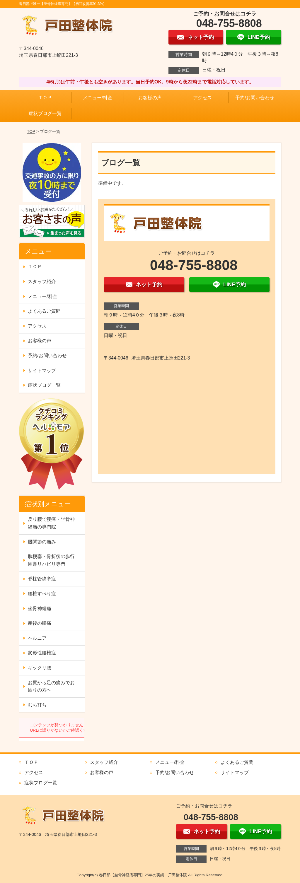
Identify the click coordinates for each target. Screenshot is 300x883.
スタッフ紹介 (42, 281)
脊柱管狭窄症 (42, 578)
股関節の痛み (42, 541)
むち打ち (37, 704)
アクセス (202, 97)
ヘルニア (37, 638)
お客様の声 (150, 97)
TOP (31, 131)
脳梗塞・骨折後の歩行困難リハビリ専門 (51, 560)
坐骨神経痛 (39, 608)
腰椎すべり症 (42, 593)
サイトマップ (42, 370)
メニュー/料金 (97, 97)
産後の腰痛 (39, 623)
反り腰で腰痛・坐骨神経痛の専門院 (51, 523)
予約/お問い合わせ (254, 97)
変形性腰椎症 (42, 652)
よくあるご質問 (44, 311)
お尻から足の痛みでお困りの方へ (51, 686)
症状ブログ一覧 (45, 113)
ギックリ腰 (39, 667)
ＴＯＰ (45, 97)
